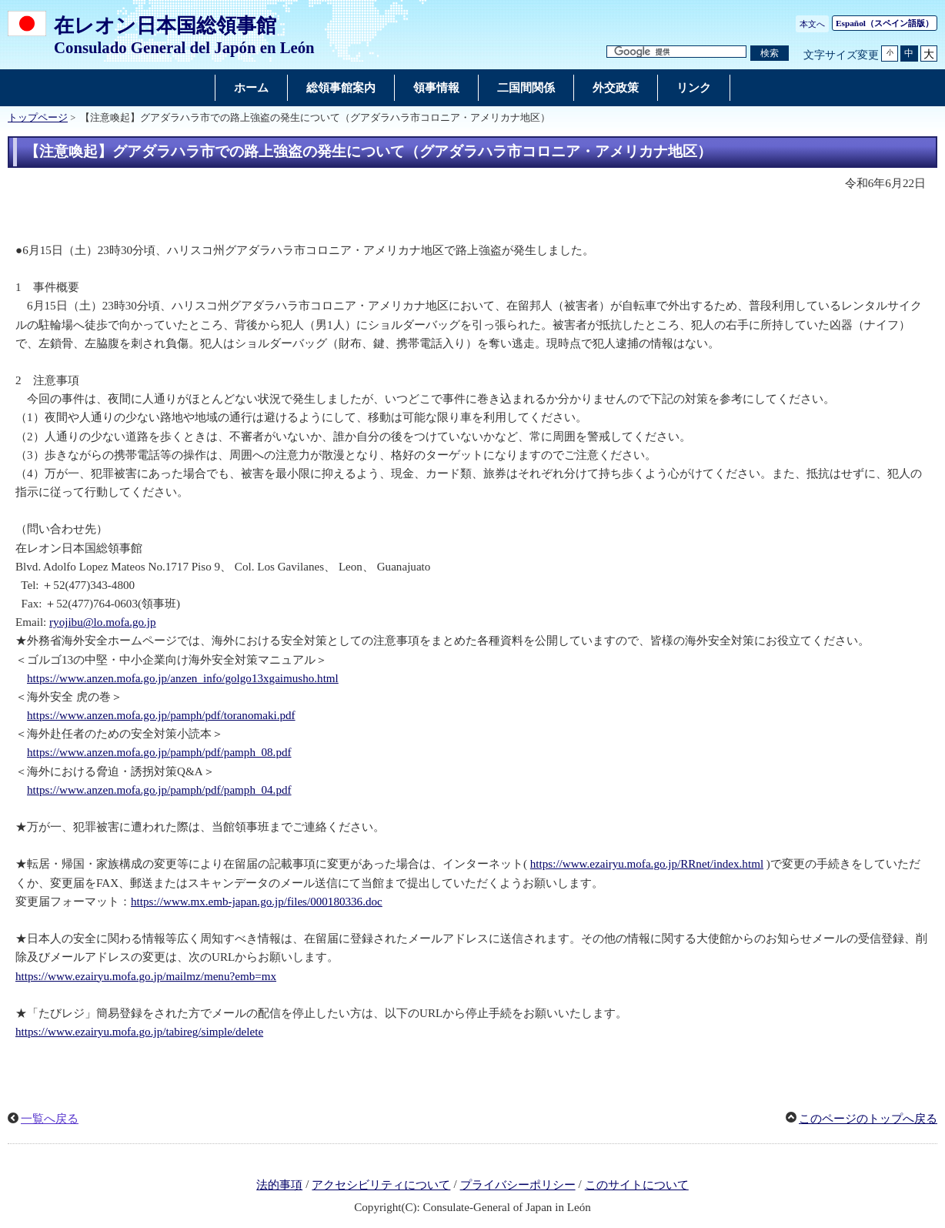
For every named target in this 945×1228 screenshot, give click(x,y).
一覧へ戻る (49, 1119)
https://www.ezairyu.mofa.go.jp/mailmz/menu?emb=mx (145, 976)
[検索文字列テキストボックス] (676, 52)
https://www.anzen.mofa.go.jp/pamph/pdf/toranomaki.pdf (161, 715)
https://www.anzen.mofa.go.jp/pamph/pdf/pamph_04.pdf (159, 790)
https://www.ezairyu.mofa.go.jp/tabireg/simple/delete (139, 1032)
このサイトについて (637, 1185)
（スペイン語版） (884, 23)
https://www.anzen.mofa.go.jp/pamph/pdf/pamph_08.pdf (159, 752)
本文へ (812, 23)
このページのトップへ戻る (868, 1119)
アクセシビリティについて (381, 1185)
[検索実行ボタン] (769, 53)
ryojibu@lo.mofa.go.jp (102, 622)
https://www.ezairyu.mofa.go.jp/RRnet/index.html (646, 864)
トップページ (38, 117)
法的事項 (279, 1185)
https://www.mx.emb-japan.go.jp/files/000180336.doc (256, 901)
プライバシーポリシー (518, 1185)
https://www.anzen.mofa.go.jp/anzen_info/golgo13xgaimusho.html (183, 678)
